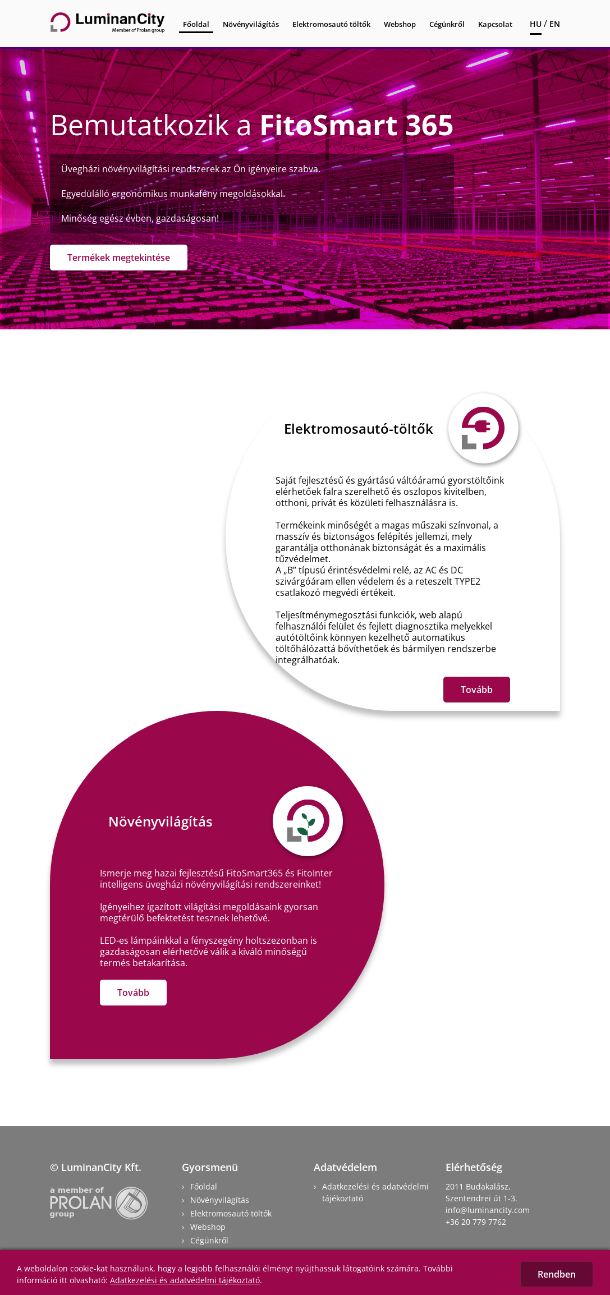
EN (554, 24)
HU (536, 24)
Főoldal (196, 24)
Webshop (400, 24)
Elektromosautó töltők (331, 24)
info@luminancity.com (488, 1210)
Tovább (477, 689)
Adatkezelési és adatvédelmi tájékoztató (185, 1280)
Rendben (557, 1274)
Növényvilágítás (251, 24)
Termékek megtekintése (118, 257)
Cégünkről (447, 24)
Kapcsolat (495, 24)
